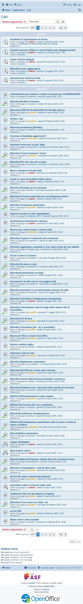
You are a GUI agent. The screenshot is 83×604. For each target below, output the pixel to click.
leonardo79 (33, 462)
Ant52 (31, 190)
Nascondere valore (20, 450)
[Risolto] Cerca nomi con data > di (29, 502)
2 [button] (42, 27)
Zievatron (33, 258)
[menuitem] (9, 5)
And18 (31, 381)
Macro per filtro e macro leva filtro (28, 335)
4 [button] (49, 27)
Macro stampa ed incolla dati (26, 170)
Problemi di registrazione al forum (28, 39)
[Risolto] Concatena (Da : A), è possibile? (32, 327)
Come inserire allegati (22, 59)
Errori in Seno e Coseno (23, 255)
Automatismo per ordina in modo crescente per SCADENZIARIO (45, 94)
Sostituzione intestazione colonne (28, 221)
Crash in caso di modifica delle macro (31, 179)
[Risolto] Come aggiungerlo (25, 68)
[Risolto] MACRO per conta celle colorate (32, 370)
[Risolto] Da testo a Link (23, 264)
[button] (32, 28)
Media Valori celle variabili (24, 519)
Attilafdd (33, 138)
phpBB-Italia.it (49, 586)
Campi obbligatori (20, 442)
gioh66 (32, 207)
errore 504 (15, 511)
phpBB (31, 583)
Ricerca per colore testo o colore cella (31, 229)
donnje (31, 347)
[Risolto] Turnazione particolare (27, 205)
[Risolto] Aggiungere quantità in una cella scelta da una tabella (44, 247)
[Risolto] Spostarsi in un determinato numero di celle (39, 290)
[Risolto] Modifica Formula (24, 101)
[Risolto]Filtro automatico (24, 433)
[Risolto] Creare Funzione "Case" (28, 153)
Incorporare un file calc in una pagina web (33, 281)
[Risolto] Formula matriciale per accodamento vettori (39, 196)
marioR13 (33, 241)
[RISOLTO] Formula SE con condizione (31, 404)
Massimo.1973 (35, 216)
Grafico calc (16, 118)
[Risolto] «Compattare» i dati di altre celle (33, 468)
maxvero (32, 96)
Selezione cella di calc (22, 353)
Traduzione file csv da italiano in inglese (32, 493)
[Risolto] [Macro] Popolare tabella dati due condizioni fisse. (42, 459)
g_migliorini (34, 364)
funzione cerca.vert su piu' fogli (27, 144)
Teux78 (32, 390)
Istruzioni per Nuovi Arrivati (25, 78)
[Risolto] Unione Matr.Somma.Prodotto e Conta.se (37, 379)
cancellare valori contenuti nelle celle (30, 485)
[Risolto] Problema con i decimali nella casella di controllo (42, 387)
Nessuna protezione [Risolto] (26, 127)
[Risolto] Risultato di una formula (28, 187)
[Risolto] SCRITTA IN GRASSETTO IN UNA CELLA (37, 110)
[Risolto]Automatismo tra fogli (26, 272)
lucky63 (32, 112)
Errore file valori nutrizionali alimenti (30, 476)
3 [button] (45, 27)
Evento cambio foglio (21, 344)
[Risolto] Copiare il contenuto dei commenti (34, 238)
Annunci (21, 55)
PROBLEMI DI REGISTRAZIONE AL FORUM (38, 44)
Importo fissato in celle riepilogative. (30, 213)
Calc (4, 17)
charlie (32, 42)
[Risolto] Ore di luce (21, 318)
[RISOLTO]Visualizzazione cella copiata (31, 396)
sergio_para (34, 249)
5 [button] (53, 27)
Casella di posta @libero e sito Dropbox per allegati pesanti (42, 50)
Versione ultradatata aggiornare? (28, 136)
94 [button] (61, 27)
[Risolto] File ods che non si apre (28, 162)
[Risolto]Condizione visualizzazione (29, 413)
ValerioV (32, 130)
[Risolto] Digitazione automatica (27, 361)
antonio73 (33, 147)
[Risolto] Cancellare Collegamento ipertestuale (35, 298)
